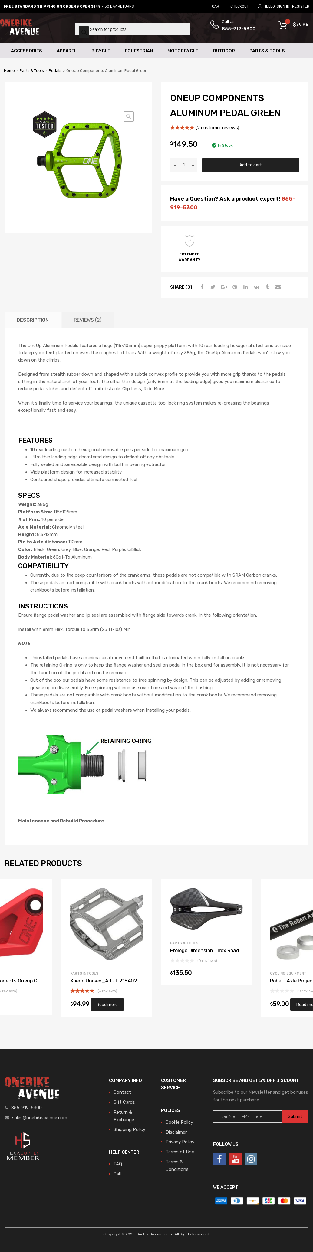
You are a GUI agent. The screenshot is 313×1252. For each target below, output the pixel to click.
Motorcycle (182, 51)
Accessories (26, 51)
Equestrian (139, 51)
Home (9, 70)
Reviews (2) (87, 320)
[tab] (33, 320)
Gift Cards (124, 1102)
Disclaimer (176, 1132)
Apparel (67, 51)
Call (117, 1174)
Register (300, 6)
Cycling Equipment (288, 973)
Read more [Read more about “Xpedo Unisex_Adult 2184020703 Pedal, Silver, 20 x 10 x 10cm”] (107, 1004)
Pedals (55, 70)
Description (33, 320)
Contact (122, 1092)
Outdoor (224, 51)
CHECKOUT (239, 6)
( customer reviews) (217, 127)
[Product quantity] (183, 165)
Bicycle (100, 51)
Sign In (283, 6)
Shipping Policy (129, 1129)
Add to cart (250, 164)
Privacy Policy (180, 1142)
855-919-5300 (237, 28)
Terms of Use (180, 1152)
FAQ (118, 1164)
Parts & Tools (267, 51)
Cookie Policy (179, 1122)
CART (216, 6)
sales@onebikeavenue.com (39, 1117)
